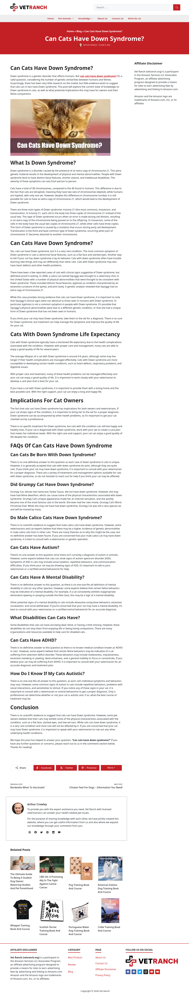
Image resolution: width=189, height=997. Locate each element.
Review (72, 964)
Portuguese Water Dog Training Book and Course (79, 930)
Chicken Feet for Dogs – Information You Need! (96, 787)
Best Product (75, 957)
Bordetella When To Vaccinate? (27, 787)
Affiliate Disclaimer (105, 969)
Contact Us (101, 963)
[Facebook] (128, 971)
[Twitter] (139, 971)
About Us (100, 957)
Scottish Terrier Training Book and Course (50, 930)
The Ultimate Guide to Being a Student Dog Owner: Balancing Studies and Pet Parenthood (21, 881)
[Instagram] (145, 971)
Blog (70, 971)
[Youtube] (151, 971)
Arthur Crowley (37, 804)
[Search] (176, 7)
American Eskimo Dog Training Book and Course (108, 888)
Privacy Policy (102, 975)
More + (112, 768)
